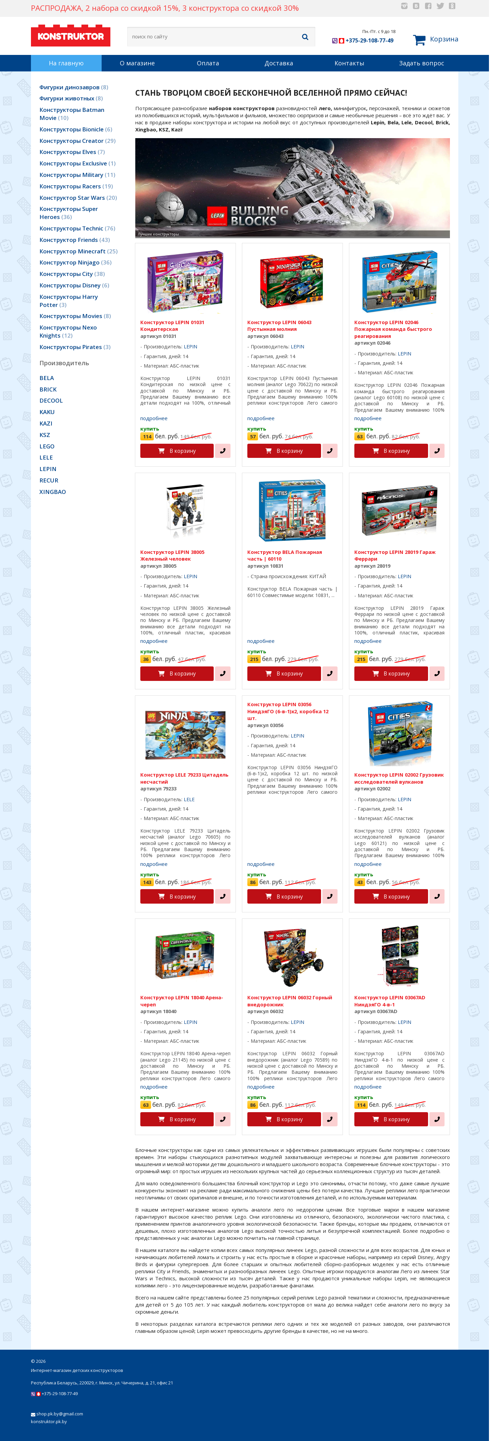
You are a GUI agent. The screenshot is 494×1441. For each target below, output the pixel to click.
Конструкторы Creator (77, 141)
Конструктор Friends (74, 240)
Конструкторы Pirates (75, 347)
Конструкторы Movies (75, 316)
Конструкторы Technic (77, 228)
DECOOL (51, 400)
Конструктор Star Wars (78, 197)
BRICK (48, 389)
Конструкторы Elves (72, 152)
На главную (66, 63)
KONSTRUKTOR (71, 34)
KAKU (47, 412)
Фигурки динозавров (73, 87)
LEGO (47, 446)
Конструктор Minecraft (78, 251)
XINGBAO (52, 492)
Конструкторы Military (77, 175)
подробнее (154, 418)
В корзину (183, 451)
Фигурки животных (71, 98)
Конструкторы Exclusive (77, 163)
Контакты (349, 63)
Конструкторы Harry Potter (68, 301)
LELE (46, 457)
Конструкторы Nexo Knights (68, 331)
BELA (46, 378)
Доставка (278, 63)
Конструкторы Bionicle (75, 129)
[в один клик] (223, 451)
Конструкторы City (72, 274)
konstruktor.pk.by (49, 1421)
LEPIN (48, 469)
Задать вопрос (421, 63)
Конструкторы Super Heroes (68, 213)
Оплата (208, 63)
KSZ (44, 435)
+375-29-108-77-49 (362, 40)
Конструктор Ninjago (75, 262)
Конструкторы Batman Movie (71, 114)
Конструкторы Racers (76, 186)
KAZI (45, 423)
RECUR (48, 480)
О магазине (137, 63)
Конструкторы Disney (74, 285)
